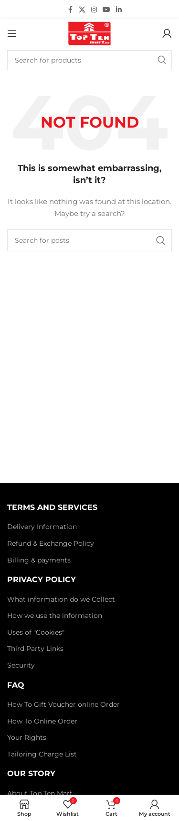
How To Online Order (42, 721)
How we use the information (54, 615)
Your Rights (26, 737)
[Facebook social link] (70, 9)
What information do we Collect (61, 599)
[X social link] (82, 9)
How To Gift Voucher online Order (63, 704)
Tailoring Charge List (42, 754)
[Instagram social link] (94, 9)
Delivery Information (42, 526)
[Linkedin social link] (119, 9)
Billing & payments (39, 560)
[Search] (89, 60)
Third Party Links (35, 648)
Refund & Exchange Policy (50, 543)
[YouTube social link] (106, 9)
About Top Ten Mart (40, 793)
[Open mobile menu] (11, 33)
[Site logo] (89, 33)
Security (21, 665)
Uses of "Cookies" (35, 632)
